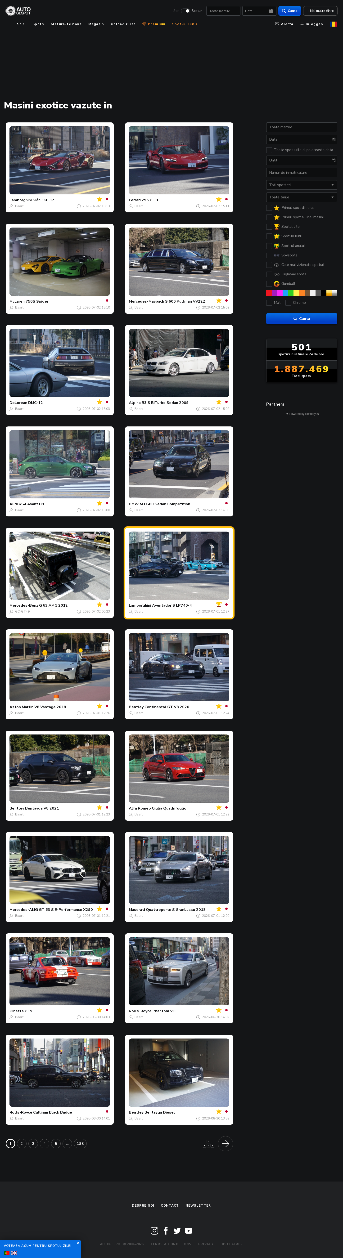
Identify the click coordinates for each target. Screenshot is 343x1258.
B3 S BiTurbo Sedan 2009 (165, 402)
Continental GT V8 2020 (166, 707)
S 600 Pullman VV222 (185, 301)
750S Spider (37, 301)
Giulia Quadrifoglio (169, 808)
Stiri (176, 11)
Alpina (135, 402)
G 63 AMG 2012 (53, 605)
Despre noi (143, 1206)
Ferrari (135, 200)
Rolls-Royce (140, 1011)
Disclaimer (232, 1244)
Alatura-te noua (66, 24)
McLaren (17, 301)
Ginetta (16, 1011)
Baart (19, 206)
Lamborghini (20, 200)
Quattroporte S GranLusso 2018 (176, 909)
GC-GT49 (22, 611)
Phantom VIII (164, 1011)
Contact (170, 1206)
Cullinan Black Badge (52, 1112)
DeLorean (18, 402)
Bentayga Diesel (159, 1112)
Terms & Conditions (170, 1244)
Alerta (284, 24)
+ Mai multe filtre (320, 11)
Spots (38, 24)
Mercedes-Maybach (146, 301)
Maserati (137, 909)
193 (80, 1143)
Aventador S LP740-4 (172, 605)
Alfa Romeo (140, 808)
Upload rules (123, 24)
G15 (28, 1011)
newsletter (198, 1206)
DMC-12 (35, 402)
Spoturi (196, 11)
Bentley (136, 707)
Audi (13, 504)
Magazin (96, 24)
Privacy (206, 1244)
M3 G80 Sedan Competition (165, 504)
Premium (154, 24)
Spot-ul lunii (184, 24)
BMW (134, 504)
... (67, 1143)
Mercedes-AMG (23, 909)
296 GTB (150, 200)
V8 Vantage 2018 (50, 707)
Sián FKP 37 (43, 200)
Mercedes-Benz (23, 605)
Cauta (289, 11)
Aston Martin (21, 707)
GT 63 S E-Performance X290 (66, 909)
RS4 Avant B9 (31, 504)
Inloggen (311, 24)
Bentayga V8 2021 (42, 808)
